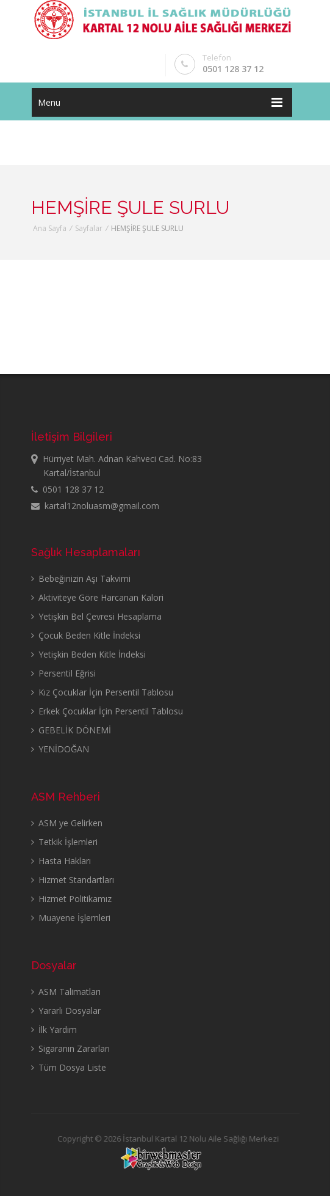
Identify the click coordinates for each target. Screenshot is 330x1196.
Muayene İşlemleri (70, 917)
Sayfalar (88, 228)
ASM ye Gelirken (66, 823)
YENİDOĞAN (60, 749)
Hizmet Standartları (72, 880)
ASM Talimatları (66, 991)
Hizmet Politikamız (71, 898)
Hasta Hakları (61, 861)
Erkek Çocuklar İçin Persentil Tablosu (107, 711)
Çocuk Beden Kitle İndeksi (85, 635)
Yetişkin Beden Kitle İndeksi (88, 654)
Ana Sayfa (49, 228)
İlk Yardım (54, 1029)
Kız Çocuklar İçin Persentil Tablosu (102, 692)
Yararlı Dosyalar (66, 1010)
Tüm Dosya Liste (68, 1067)
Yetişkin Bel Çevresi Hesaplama (96, 616)
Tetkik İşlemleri (64, 842)
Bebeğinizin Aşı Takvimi (81, 578)
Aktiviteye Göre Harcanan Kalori (97, 597)
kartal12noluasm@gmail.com (95, 506)
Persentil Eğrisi (63, 673)
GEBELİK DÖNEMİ (71, 730)
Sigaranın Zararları (70, 1048)
